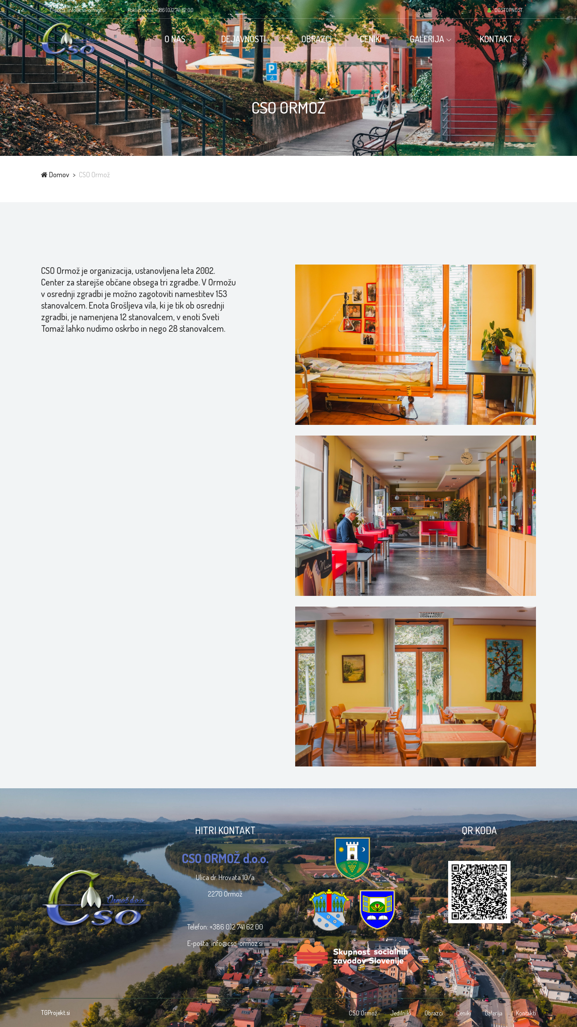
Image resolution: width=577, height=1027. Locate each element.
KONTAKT (498, 39)
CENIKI (373, 39)
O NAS (177, 39)
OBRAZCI (319, 39)
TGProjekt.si (55, 1012)
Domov (55, 174)
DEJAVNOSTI (245, 39)
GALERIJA (429, 39)
